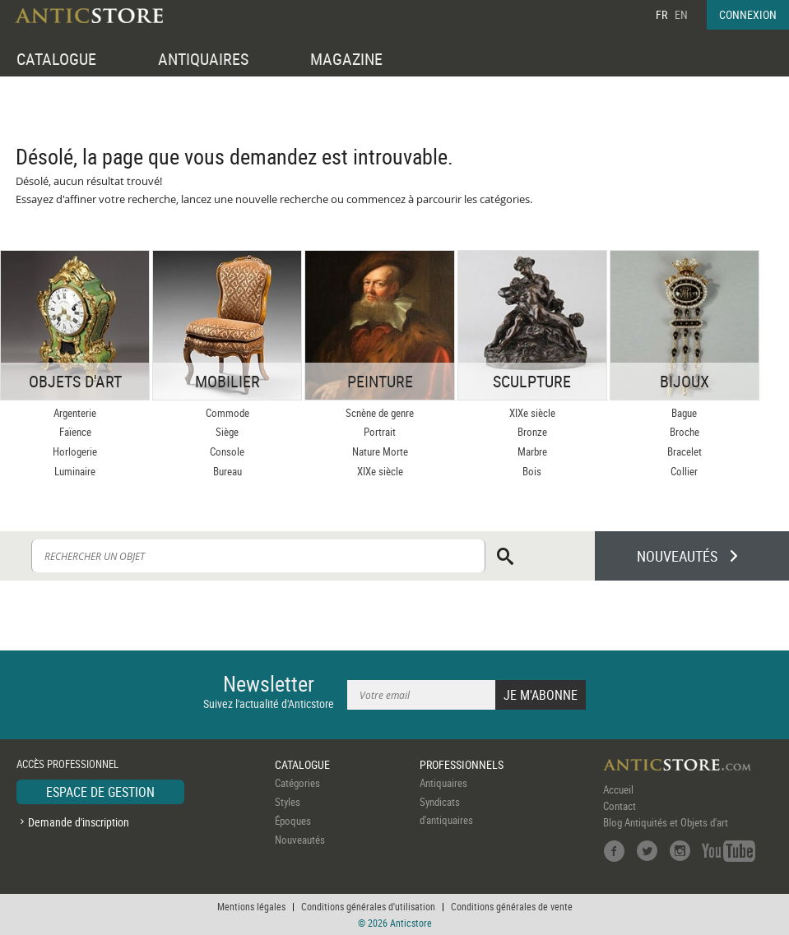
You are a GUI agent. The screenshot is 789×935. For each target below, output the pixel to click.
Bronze (532, 431)
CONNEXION (748, 14)
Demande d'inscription (78, 822)
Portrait (380, 431)
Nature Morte (380, 451)
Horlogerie (75, 451)
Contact (619, 805)
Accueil (618, 789)
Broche (684, 431)
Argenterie (74, 412)
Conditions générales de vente (512, 906)
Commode (227, 412)
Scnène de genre (380, 412)
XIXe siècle (380, 471)
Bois (531, 471)
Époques (293, 820)
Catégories (297, 782)
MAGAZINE (346, 59)
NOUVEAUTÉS (677, 556)
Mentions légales (251, 906)
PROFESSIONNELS (462, 764)
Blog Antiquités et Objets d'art (665, 822)
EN (681, 14)
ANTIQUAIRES (203, 59)
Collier (684, 471)
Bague (684, 412)
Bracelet (684, 451)
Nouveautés (300, 839)
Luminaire (74, 471)
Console (227, 451)
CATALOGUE (56, 59)
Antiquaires (443, 782)
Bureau (227, 471)
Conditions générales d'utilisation (368, 906)
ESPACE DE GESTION (100, 792)
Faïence (75, 431)
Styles (287, 801)
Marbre (532, 451)
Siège (227, 431)
